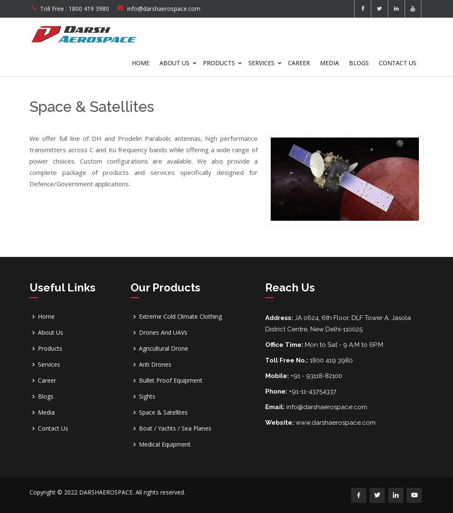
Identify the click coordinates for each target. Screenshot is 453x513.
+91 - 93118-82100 (316, 376)
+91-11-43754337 (312, 391)
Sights (147, 396)
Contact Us (397, 63)
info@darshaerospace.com (163, 9)
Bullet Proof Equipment (171, 380)
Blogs (359, 63)
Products (219, 63)
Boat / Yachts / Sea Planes (175, 428)
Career (299, 63)
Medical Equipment (165, 444)
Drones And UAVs (163, 333)
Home (140, 63)
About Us (174, 63)
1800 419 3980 (89, 9)
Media (329, 63)
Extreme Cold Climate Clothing (180, 317)
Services (261, 63)
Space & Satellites (163, 412)
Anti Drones (155, 365)
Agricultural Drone (163, 349)
